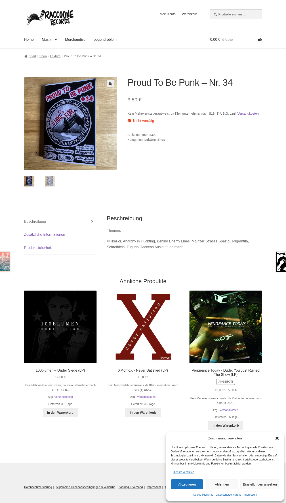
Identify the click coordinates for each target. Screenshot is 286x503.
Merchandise (75, 39)
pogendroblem (105, 39)
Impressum (250, 494)
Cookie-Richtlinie (203, 494)
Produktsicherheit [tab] (38, 248)
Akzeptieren (187, 484)
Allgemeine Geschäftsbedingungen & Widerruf (85, 487)
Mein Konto (168, 14)
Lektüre (55, 56)
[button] (277, 438)
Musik (46, 39)
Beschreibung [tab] (35, 221)
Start (32, 56)
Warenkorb (189, 14)
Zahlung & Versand (131, 487)
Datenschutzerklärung (228, 494)
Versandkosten (248, 113)
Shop (43, 56)
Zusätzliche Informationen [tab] (44, 234)
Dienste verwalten (183, 472)
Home (29, 39)
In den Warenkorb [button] (60, 412)
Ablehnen (222, 484)
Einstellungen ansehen (260, 484)
